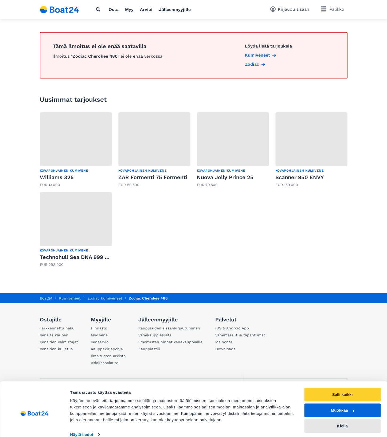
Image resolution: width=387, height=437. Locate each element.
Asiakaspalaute (104, 363)
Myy (129, 9)
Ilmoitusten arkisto (108, 356)
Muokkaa (342, 402)
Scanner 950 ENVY (299, 177)
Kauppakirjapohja (107, 349)
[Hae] (99, 9)
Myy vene (99, 335)
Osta (114, 9)
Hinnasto (99, 328)
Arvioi (146, 9)
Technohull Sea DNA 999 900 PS (81, 257)
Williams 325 (57, 177)
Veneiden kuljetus (56, 349)
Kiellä (342, 417)
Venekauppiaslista (154, 335)
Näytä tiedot (81, 426)
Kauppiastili (149, 349)
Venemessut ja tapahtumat (240, 335)
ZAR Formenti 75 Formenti (152, 177)
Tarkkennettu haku (57, 328)
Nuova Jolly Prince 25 (225, 177)
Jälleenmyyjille (175, 9)
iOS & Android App (232, 328)
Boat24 (46, 298)
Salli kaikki (342, 386)
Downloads (225, 349)
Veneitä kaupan (54, 335)
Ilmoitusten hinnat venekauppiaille (170, 342)
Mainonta (223, 342)
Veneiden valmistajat (59, 342)
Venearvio (99, 342)
